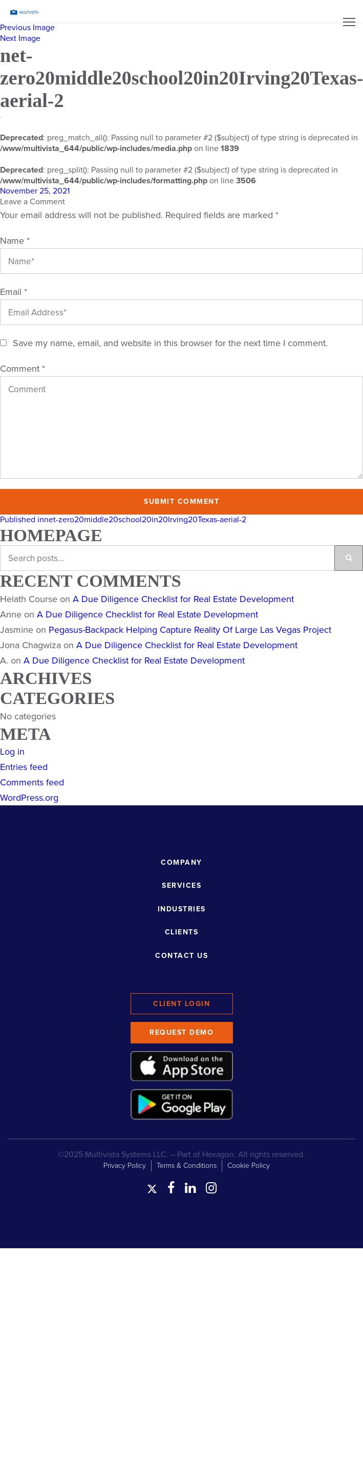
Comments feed (32, 782)
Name (15, 240)
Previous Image (27, 28)
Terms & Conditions (187, 1165)
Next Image (20, 38)
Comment (22, 368)
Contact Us (181, 955)
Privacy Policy (124, 1165)
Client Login (181, 1003)
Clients (182, 932)
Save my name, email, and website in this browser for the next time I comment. (170, 343)
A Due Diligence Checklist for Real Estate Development (183, 599)
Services (181, 885)
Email (13, 291)
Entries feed (24, 767)
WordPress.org (29, 797)
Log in (12, 751)
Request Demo (181, 1032)
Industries (182, 909)
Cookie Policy (248, 1165)
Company (181, 862)
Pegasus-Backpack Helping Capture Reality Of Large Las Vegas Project (190, 629)
